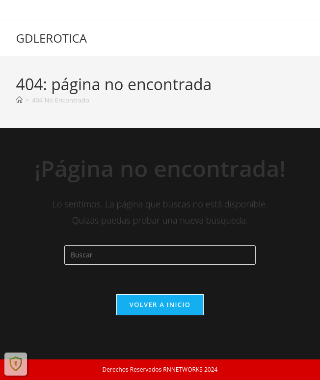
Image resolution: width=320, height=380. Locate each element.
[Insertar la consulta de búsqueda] (160, 255)
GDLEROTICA (51, 38)
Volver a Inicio (160, 304)
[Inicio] (19, 100)
